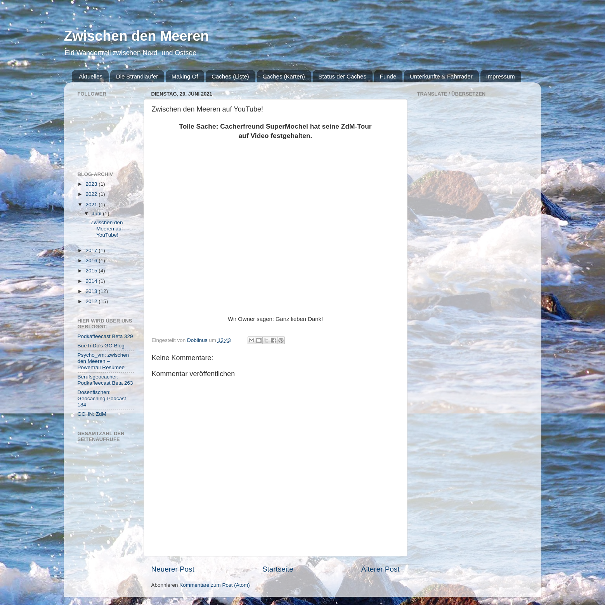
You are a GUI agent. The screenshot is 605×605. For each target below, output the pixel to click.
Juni (97, 213)
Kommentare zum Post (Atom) (214, 585)
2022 (92, 194)
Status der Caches (342, 76)
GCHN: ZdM (92, 414)
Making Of (185, 76)
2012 (92, 301)
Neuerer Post (172, 569)
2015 (92, 271)
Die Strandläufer (137, 76)
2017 (92, 250)
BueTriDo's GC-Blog (101, 346)
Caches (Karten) (284, 76)
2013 (92, 291)
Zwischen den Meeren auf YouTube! (106, 229)
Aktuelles (90, 76)
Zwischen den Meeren (136, 36)
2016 (92, 260)
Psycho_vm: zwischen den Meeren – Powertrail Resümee (103, 361)
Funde (388, 76)
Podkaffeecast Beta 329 (105, 336)
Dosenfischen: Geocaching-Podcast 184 (102, 398)
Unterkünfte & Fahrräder (441, 76)
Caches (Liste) (230, 76)
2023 (92, 184)
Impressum (500, 76)
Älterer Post (380, 569)
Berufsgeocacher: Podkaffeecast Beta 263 (105, 380)
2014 (92, 281)
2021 (92, 204)
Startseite (277, 569)
